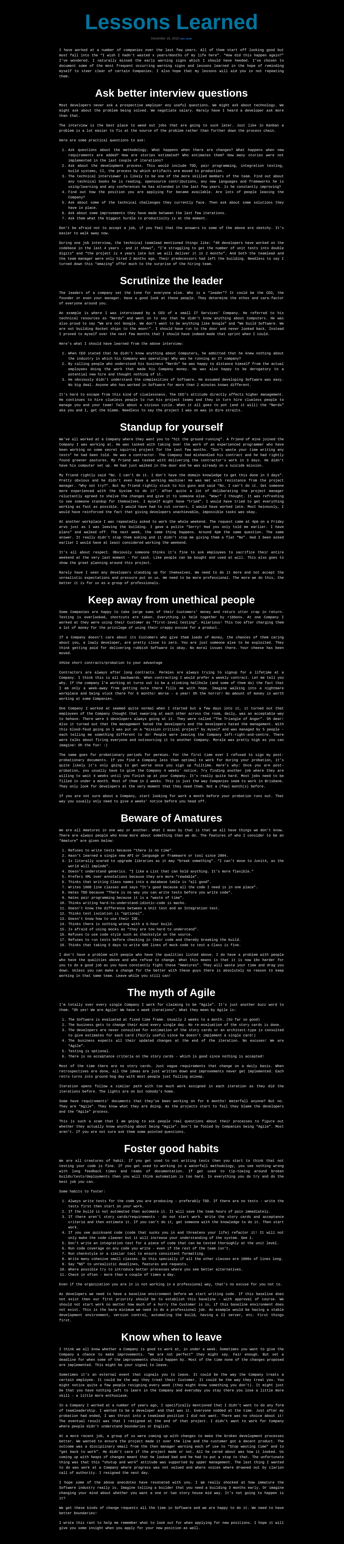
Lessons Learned (171, 22)
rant (182, 38)
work (189, 38)
